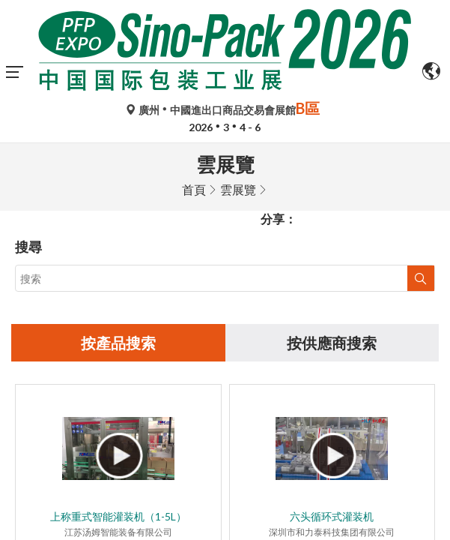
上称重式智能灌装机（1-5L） (118, 374)
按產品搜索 (118, 200)
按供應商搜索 (332, 200)
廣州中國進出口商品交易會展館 (225, 110)
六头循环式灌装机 (332, 374)
